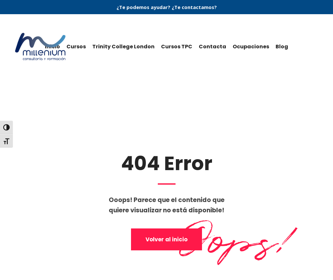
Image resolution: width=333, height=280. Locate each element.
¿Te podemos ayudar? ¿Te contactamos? (166, 7)
